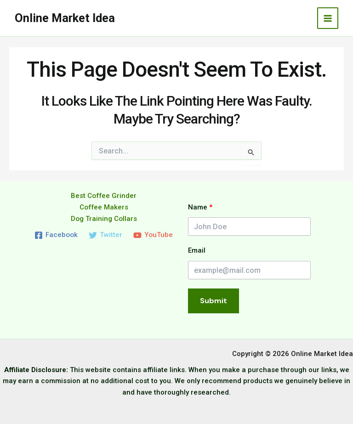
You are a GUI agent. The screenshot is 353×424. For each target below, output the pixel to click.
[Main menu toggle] (328, 18)
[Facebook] (56, 235)
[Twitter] (105, 235)
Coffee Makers (104, 207)
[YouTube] (153, 235)
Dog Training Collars (104, 218)
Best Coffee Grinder (103, 196)
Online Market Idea (65, 18)
